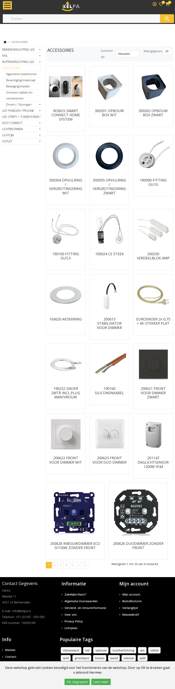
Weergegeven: (153, 51)
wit (142, 642)
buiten (99, 650)
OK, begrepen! (77, 682)
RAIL (5, 56)
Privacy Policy (74, 613)
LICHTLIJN (8, 135)
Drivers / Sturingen (18, 104)
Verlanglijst (130, 600)
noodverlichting (123, 642)
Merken (10, 642)
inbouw (129, 650)
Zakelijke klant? (75, 587)
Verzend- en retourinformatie (85, 600)
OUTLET (7, 141)
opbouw (101, 642)
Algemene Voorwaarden (81, 593)
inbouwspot (71, 642)
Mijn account (131, 587)
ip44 (66, 650)
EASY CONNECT (12, 123)
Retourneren (14, 656)
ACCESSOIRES (19, 42)
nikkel (154, 642)
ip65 (143, 650)
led (87, 642)
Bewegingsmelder (18, 86)
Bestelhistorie (132, 593)
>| (85, 557)
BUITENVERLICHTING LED (18, 62)
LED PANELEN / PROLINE (18, 110)
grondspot (82, 650)
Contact (10, 649)
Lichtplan (71, 620)
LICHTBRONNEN (12, 129)
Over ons (71, 607)
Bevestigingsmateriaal (20, 80)
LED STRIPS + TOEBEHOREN (20, 117)
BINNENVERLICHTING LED (18, 49)
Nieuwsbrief (130, 607)
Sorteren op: (107, 54)
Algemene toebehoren (21, 74)
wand (114, 650)
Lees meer (101, 682)
